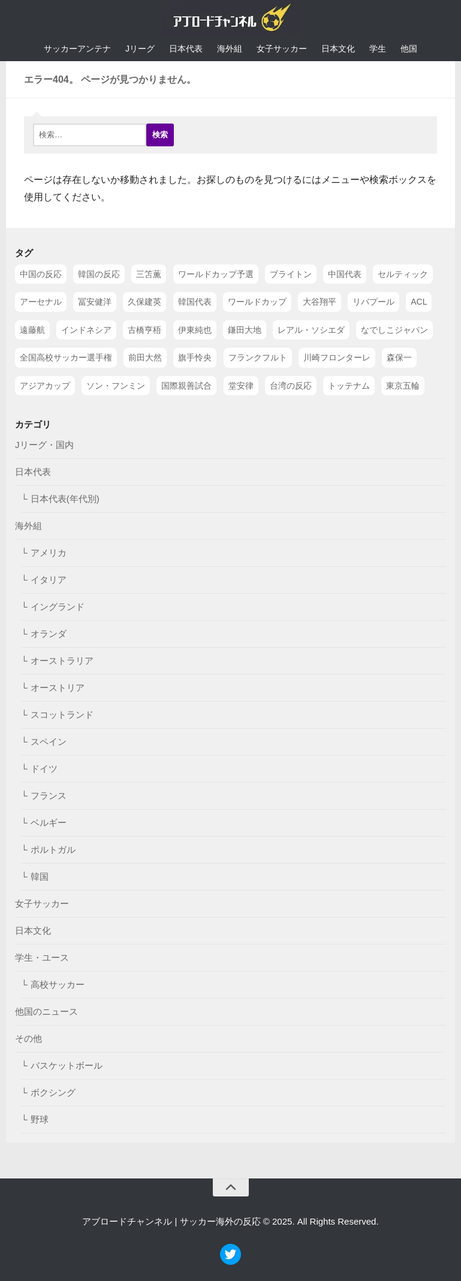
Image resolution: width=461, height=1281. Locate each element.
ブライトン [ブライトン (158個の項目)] (291, 274)
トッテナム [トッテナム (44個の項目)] (349, 385)
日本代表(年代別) (65, 499)
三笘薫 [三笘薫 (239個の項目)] (148, 274)
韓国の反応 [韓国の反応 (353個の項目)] (99, 274)
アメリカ (49, 553)
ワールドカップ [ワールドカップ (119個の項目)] (257, 301)
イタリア (49, 580)
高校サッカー (58, 984)
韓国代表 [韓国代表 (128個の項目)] (195, 301)
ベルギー (49, 822)
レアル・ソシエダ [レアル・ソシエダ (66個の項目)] (311, 329)
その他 (28, 1038)
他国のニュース (46, 1011)
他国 (408, 48)
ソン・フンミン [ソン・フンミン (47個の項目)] (115, 385)
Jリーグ (140, 48)
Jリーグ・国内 (44, 445)
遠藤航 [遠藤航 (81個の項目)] (32, 329)
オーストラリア (62, 660)
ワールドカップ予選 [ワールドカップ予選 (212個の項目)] (216, 274)
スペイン (49, 741)
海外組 (229, 48)
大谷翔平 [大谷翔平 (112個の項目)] (319, 301)
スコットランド (62, 714)
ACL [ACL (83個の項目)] (419, 301)
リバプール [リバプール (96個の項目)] (373, 301)
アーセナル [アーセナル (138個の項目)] (41, 301)
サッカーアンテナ (77, 48)
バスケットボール (67, 1065)
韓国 (40, 876)
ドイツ (44, 768)
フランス (49, 795)
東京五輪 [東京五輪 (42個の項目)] (403, 385)
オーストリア (58, 687)
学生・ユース (42, 957)
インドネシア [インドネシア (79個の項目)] (86, 329)
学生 (377, 48)
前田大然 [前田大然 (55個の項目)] (145, 357)
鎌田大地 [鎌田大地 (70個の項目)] (244, 329)
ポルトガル (53, 849)
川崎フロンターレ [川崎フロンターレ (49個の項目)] (336, 357)
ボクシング (53, 1092)
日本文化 (338, 48)
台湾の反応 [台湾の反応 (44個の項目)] (291, 385)
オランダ (49, 634)
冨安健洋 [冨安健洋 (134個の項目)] (95, 301)
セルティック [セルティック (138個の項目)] (403, 274)
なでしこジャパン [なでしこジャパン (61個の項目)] (394, 329)
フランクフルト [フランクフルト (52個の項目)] (257, 357)
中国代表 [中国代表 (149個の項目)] (344, 274)
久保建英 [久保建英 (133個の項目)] (144, 301)
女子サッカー (282, 48)
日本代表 (186, 48)
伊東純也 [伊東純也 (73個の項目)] (195, 329)
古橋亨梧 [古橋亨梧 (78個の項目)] (144, 329)
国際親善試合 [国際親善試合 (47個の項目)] (186, 385)
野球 (40, 1119)
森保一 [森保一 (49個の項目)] (399, 357)
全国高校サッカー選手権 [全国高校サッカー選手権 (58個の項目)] (66, 357)
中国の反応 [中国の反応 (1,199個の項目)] (41, 274)
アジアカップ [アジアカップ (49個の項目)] (45, 385)
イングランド (58, 607)
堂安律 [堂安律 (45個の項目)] (241, 385)
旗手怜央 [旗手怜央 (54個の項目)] (195, 357)
